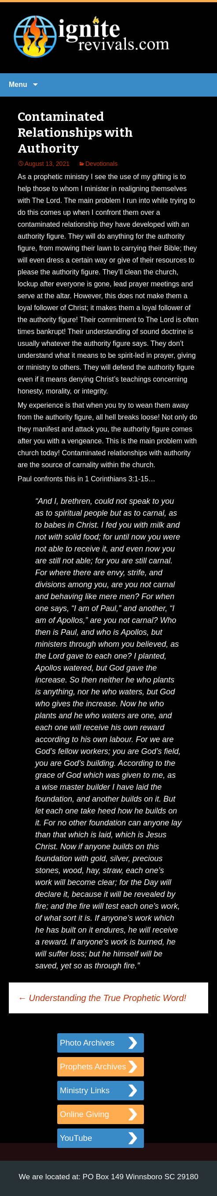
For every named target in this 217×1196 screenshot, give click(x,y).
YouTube (76, 1138)
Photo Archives (87, 1042)
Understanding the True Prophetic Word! (102, 998)
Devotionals (101, 163)
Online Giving (84, 1114)
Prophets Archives (93, 1066)
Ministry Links (85, 1090)
